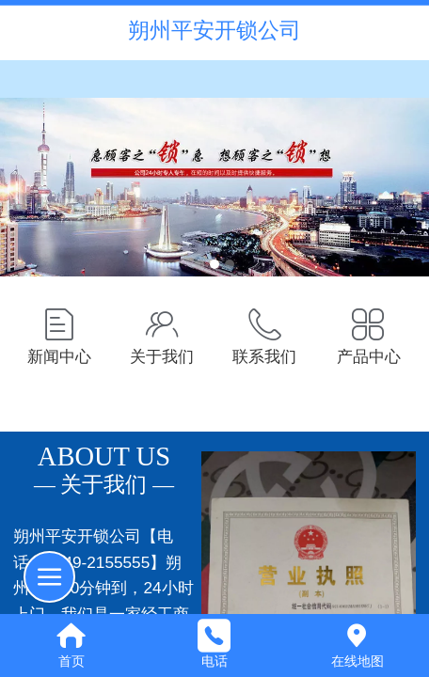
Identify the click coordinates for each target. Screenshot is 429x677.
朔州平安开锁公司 (214, 30)
